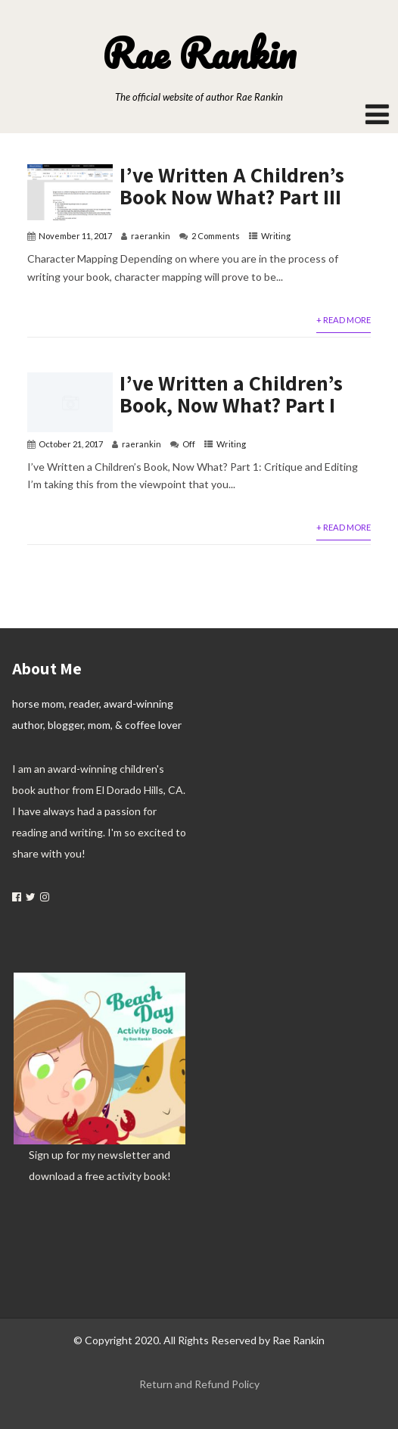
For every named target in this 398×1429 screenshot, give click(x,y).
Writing (276, 236)
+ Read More (343, 320)
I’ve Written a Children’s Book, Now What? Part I (231, 394)
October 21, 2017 (71, 444)
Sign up (46, 1154)
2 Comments (215, 236)
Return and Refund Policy (199, 1384)
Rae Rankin (199, 53)
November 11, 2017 (75, 236)
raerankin (150, 236)
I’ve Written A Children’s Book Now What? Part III (232, 185)
